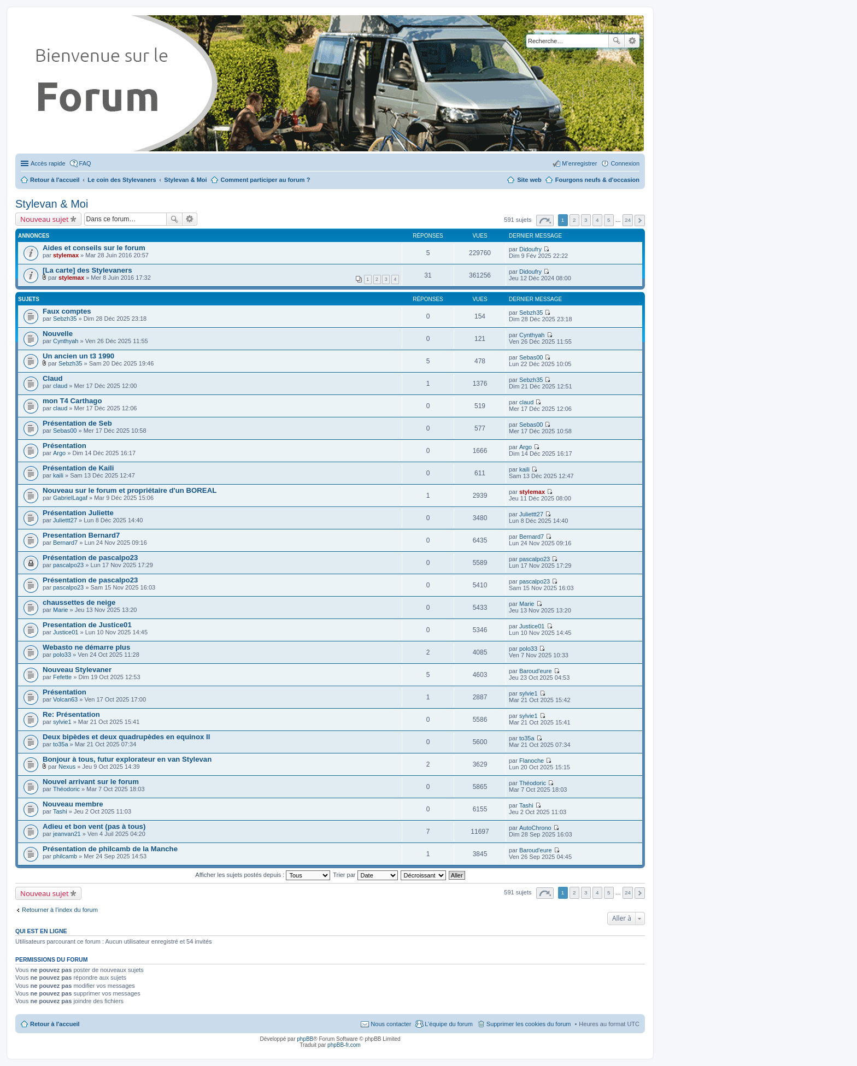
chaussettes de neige (79, 602)
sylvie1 (528, 693)
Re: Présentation (71, 714)
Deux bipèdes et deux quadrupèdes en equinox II (126, 737)
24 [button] (628, 220)
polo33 (62, 654)
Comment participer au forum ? (265, 179)
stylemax (66, 255)
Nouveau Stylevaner (77, 669)
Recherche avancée (632, 41)
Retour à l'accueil (55, 1024)
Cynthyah (65, 341)
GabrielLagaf (70, 497)
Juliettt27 (65, 520)
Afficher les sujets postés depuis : (262, 874)
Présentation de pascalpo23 (90, 557)
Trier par (365, 874)
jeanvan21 (67, 834)
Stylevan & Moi (51, 204)
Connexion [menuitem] (625, 163)
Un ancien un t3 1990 (78, 356)
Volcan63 (65, 699)
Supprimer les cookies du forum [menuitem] (528, 1024)
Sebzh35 (65, 318)
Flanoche (531, 760)
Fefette (62, 677)
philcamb (65, 856)
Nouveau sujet (44, 219)
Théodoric (66, 789)
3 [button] (586, 220)
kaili (58, 475)
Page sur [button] (545, 220)
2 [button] (574, 220)
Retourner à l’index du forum (60, 909)
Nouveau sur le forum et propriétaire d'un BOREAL (129, 490)
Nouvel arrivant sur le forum (91, 782)
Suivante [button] (640, 220)
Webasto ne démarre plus (86, 647)
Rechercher (616, 41)
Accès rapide (48, 163)
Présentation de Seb (77, 423)
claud (60, 385)
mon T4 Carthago (72, 401)
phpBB (305, 1039)
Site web (529, 179)
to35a (60, 744)
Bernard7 (65, 542)
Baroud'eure (535, 671)
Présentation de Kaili (78, 468)
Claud (53, 378)
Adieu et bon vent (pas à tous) (94, 826)
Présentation (64, 445)
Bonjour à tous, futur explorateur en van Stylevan (127, 759)
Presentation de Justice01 (87, 625)
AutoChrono (535, 827)
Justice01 (65, 632)
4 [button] (597, 220)
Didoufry (530, 249)
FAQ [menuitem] (85, 163)
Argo (59, 453)
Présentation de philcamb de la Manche (110, 849)
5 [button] (609, 220)
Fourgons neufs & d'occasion (597, 179)
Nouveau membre (73, 804)
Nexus (66, 766)
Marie (60, 609)
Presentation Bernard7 (81, 535)
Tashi (60, 811)
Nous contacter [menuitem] (391, 1024)
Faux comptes (67, 311)
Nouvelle (58, 333)
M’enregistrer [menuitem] (579, 163)
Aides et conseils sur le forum (94, 248)
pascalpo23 (68, 565)
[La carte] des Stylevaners (87, 270)
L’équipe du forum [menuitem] (448, 1024)
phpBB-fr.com (344, 1045)
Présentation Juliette (78, 513)
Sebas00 (531, 357)
